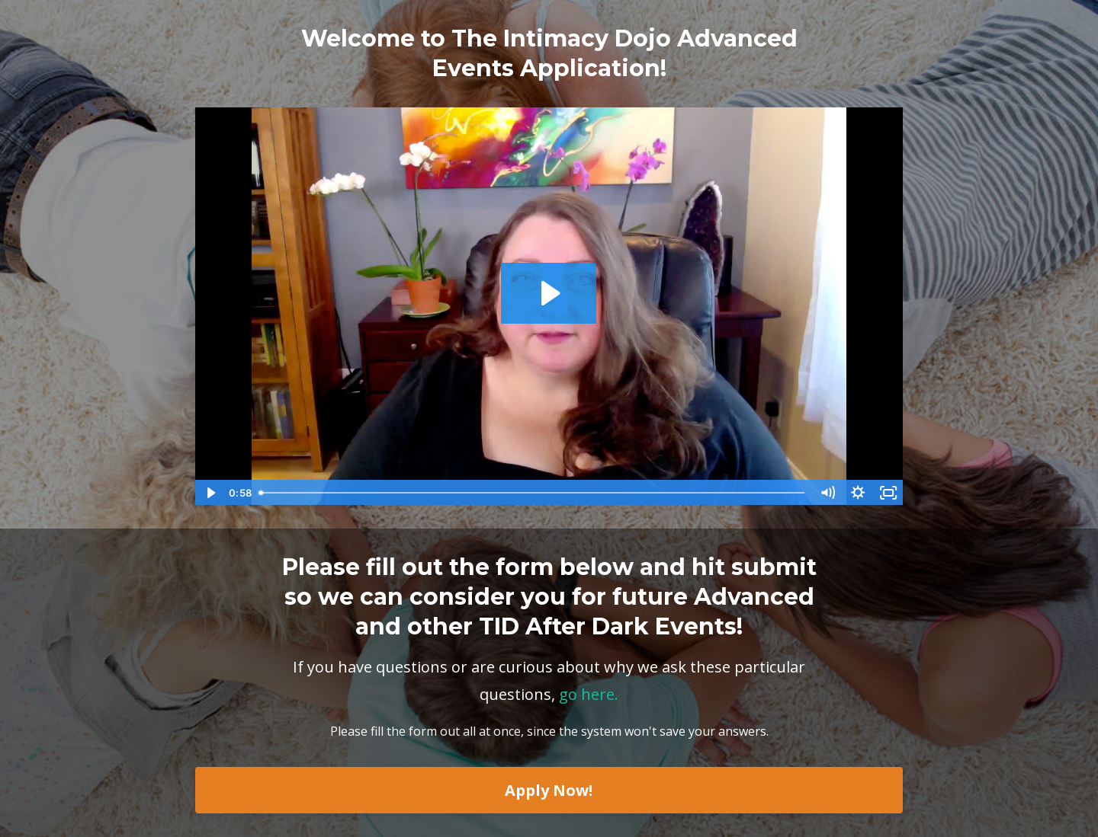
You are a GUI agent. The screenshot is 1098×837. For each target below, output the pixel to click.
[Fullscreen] (888, 493)
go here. (588, 694)
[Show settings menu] (858, 493)
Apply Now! (548, 790)
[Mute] (827, 493)
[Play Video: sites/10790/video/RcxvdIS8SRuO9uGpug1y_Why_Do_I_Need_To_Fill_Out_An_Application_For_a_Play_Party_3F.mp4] (548, 293)
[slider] (532, 493)
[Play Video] (209, 493)
